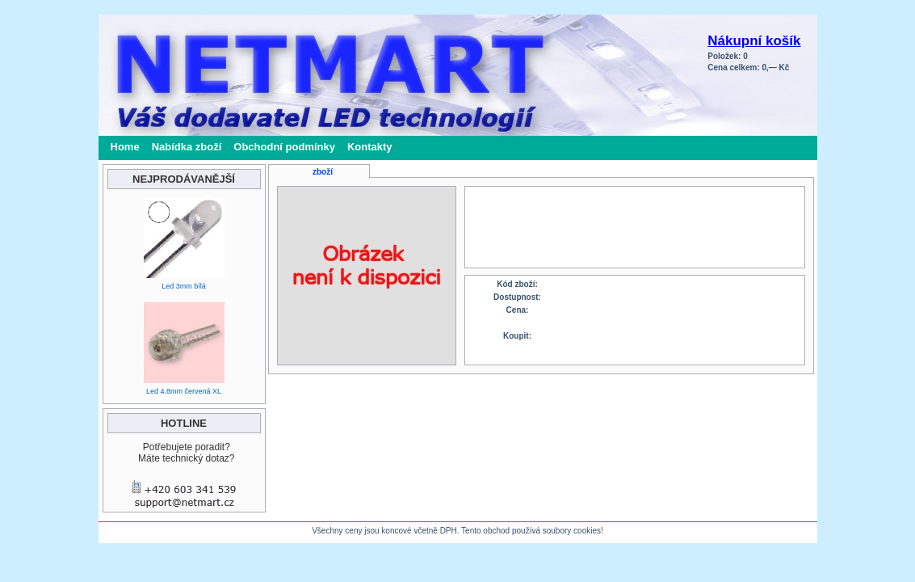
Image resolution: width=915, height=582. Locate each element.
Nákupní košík (753, 40)
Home (125, 147)
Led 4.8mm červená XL (183, 391)
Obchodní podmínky (284, 147)
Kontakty (369, 147)
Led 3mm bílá (184, 286)
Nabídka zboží (187, 147)
